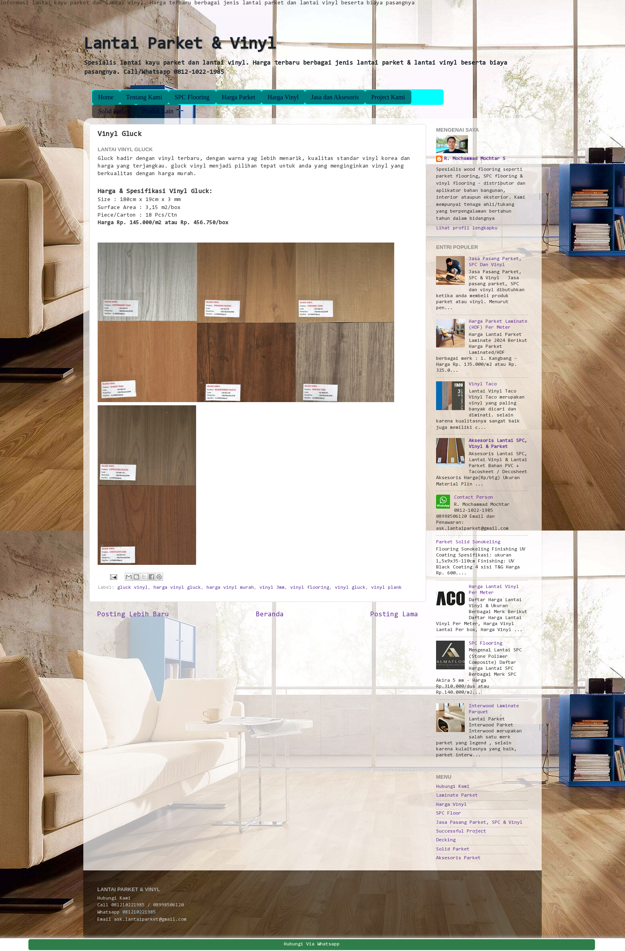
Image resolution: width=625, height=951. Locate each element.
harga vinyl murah (230, 587)
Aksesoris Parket (458, 858)
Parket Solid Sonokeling (468, 542)
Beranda (270, 614)
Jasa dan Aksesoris (335, 97)
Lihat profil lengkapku (466, 228)
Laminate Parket (457, 795)
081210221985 (139, 912)
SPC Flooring (192, 97)
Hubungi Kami (453, 786)
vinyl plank (386, 587)
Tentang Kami (144, 97)
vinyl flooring (309, 587)
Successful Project (461, 831)
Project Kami (388, 97)
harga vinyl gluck (177, 587)
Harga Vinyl (283, 97)
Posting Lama (394, 614)
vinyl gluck (350, 587)
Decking (446, 840)
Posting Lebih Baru (133, 614)
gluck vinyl (132, 587)
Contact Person (473, 497)
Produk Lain (158, 111)
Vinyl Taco (483, 384)
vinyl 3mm (272, 587)
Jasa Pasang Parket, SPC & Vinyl (479, 822)
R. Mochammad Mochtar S (474, 158)
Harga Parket (239, 97)
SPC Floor (448, 813)
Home (106, 97)
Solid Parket (114, 111)
